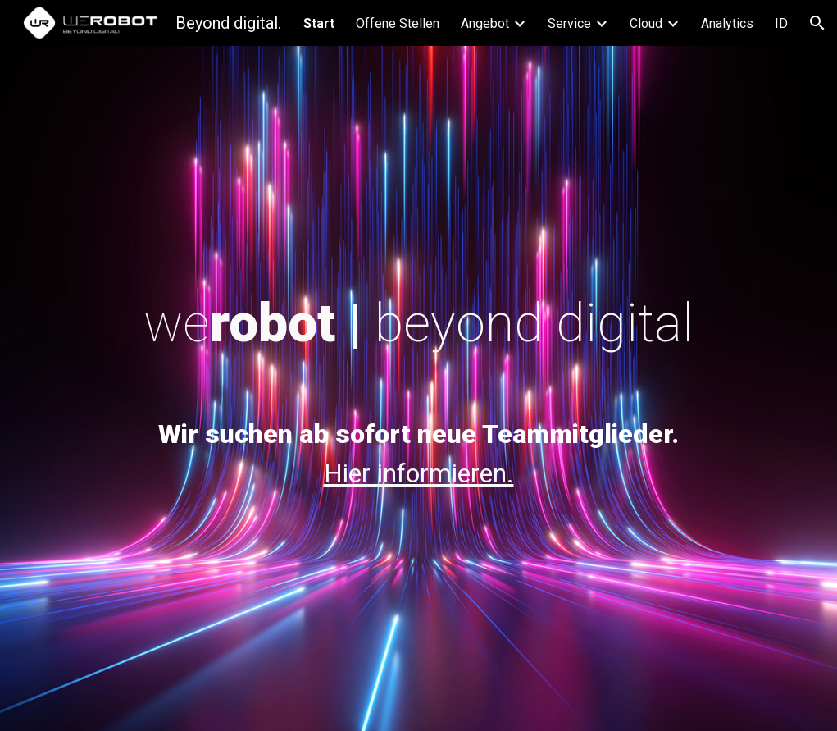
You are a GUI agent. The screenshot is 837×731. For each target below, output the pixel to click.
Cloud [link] (646, 23)
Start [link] (318, 23)
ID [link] (781, 23)
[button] (817, 23)
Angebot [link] (485, 23)
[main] (419, 324)
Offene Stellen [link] (397, 23)
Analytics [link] (727, 23)
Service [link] (569, 23)
